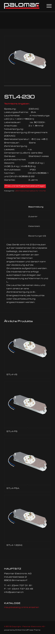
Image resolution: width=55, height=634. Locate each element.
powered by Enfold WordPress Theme (22, 630)
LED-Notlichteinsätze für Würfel (30, 191)
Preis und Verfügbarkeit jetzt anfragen (25, 186)
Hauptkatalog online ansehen (21, 607)
